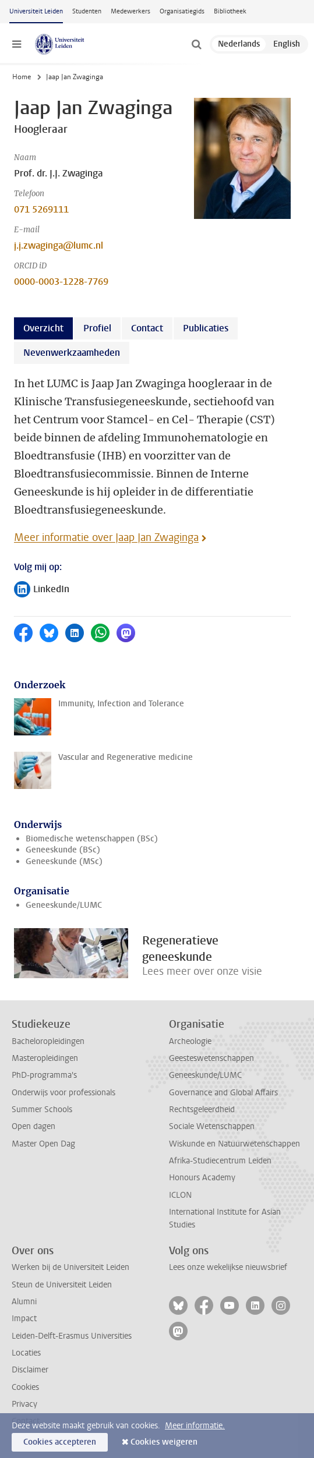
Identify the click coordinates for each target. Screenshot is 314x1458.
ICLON (180, 1195)
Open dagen (33, 1126)
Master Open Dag (43, 1143)
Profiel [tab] (97, 328)
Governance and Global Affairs (223, 1092)
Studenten (86, 11)
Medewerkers (130, 11)
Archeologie (190, 1041)
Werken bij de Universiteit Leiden (70, 1267)
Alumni (24, 1301)
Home (21, 77)
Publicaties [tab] (205, 328)
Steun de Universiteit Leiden (62, 1284)
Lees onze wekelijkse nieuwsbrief (228, 1267)
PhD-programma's (44, 1075)
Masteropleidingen (45, 1058)
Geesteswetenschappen (211, 1058)
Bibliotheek (230, 11)
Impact (24, 1318)
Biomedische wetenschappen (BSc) (92, 838)
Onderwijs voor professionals (63, 1092)
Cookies (25, 1387)
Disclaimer (30, 1369)
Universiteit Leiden (36, 11)
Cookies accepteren (59, 1442)
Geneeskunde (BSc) (63, 849)
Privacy (24, 1404)
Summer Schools (42, 1109)
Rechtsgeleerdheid (202, 1109)
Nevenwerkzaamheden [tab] (71, 352)
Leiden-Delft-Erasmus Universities (72, 1336)
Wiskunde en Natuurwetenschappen (234, 1143)
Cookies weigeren (163, 1442)
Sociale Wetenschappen (212, 1126)
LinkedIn (41, 590)
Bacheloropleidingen (48, 1041)
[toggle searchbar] (196, 44)
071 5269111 (41, 209)
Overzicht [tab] (43, 328)
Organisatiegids (182, 11)
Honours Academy (202, 1177)
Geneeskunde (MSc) (64, 861)
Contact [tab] (147, 328)
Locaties (26, 1352)
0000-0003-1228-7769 (61, 281)
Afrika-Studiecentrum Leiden (220, 1160)
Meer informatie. (195, 1425)
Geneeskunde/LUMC (64, 905)
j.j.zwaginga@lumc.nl (58, 245)
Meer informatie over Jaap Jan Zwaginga (106, 537)
